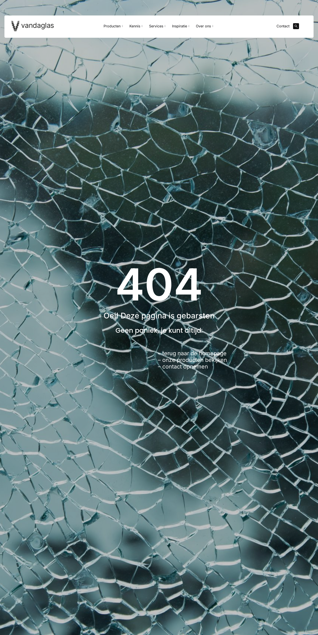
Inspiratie (180, 26)
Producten (113, 26)
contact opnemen (185, 366)
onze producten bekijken (194, 360)
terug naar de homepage (194, 353)
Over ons (204, 26)
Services (157, 26)
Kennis (135, 26)
